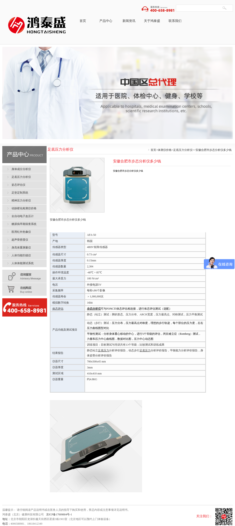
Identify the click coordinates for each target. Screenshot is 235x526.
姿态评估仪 (18, 184)
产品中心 (105, 21)
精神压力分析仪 (21, 200)
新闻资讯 (128, 21)
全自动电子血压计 (23, 216)
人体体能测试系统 (23, 263)
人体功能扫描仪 (21, 255)
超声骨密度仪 (20, 239)
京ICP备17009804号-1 (59, 514)
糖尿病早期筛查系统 (24, 224)
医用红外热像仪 (21, 231)
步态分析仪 (94, 308)
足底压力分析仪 (183, 150)
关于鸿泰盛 (152, 21)
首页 (83, 21)
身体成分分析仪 (21, 169)
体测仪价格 (165, 150)
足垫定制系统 (20, 192)
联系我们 (175, 21)
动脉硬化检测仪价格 (24, 208)
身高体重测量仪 (21, 247)
